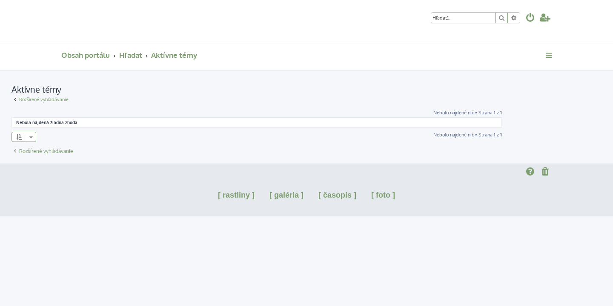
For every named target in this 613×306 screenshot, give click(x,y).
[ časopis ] (337, 195)
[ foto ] (383, 195)
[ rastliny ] (236, 195)
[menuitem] (530, 18)
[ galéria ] (286, 195)
